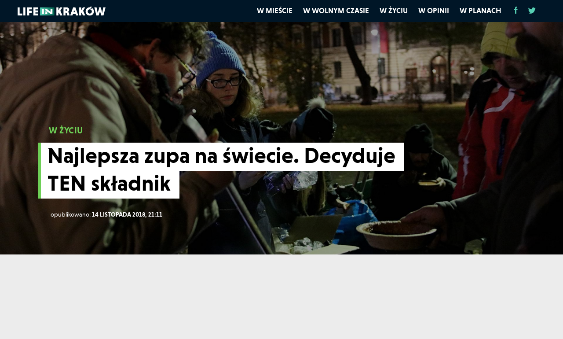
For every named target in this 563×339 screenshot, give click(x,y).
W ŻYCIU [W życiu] (66, 130)
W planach (480, 10)
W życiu (394, 10)
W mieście (274, 10)
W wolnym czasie (336, 10)
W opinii (433, 10)
